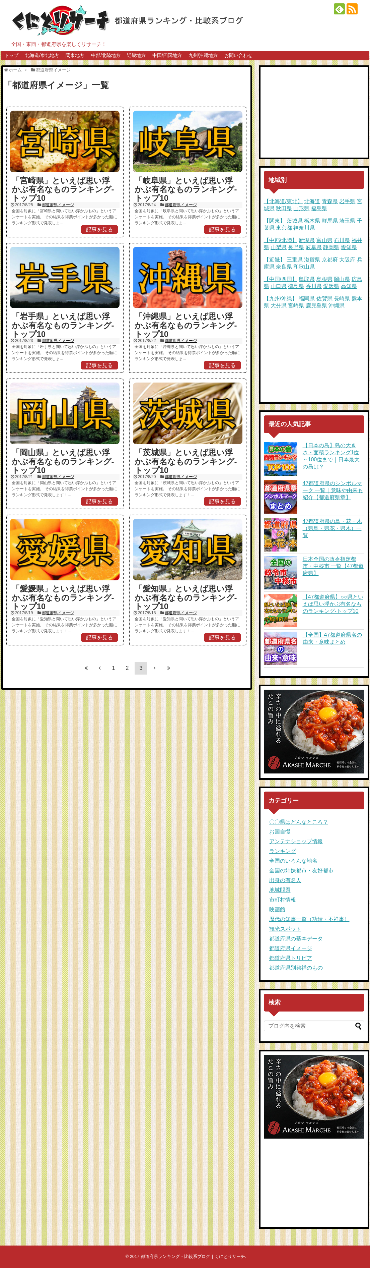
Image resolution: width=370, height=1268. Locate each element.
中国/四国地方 (167, 55)
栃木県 (312, 221)
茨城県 (295, 221)
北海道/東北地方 (42, 55)
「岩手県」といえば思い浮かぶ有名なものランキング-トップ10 (63, 325)
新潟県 (307, 240)
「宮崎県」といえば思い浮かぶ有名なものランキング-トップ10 (63, 189)
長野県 (296, 247)
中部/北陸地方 (106, 55)
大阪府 (347, 260)
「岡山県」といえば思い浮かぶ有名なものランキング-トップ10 (63, 461)
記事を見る (99, 229)
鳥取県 (307, 279)
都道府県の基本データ (296, 938)
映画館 (277, 909)
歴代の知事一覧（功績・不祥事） (309, 919)
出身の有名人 (285, 880)
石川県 (342, 240)
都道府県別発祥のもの (296, 968)
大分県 (279, 305)
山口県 (279, 286)
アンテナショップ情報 (296, 841)
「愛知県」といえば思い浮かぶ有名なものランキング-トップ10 (186, 597)
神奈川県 (304, 228)
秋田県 (284, 208)
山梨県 (279, 247)
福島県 (319, 208)
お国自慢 (280, 831)
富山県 (324, 240)
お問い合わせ (238, 55)
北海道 (312, 201)
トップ (11, 55)
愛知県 (349, 247)
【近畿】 (274, 260)
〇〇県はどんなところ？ (298, 822)
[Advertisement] (314, 112)
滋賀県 (312, 260)
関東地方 (75, 55)
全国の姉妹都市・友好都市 (301, 870)
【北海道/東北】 (283, 201)
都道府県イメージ (58, 205)
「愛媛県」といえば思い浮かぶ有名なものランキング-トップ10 (63, 597)
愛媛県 (331, 286)
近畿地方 (136, 55)
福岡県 (307, 298)
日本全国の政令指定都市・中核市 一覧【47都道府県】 (333, 566)
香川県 (314, 286)
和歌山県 (304, 267)
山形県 (301, 208)
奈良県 (284, 267)
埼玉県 (347, 221)
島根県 (324, 279)
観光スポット (285, 929)
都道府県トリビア (290, 958)
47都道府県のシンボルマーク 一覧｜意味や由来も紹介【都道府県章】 (333, 490)
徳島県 (296, 286)
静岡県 (331, 247)
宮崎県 (296, 305)
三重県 (295, 260)
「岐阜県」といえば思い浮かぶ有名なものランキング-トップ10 (186, 189)
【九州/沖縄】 (280, 298)
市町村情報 (282, 900)
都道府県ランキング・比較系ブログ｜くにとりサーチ (193, 1256)
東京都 (284, 228)
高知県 (349, 286)
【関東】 (274, 221)
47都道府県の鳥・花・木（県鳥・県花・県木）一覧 (332, 528)
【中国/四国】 (280, 279)
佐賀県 (324, 298)
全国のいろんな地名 (293, 861)
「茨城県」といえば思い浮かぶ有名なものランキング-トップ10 (186, 461)
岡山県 (342, 279)
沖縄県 (336, 305)
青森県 (330, 201)
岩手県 (347, 201)
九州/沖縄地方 (203, 55)
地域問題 (280, 890)
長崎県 (342, 298)
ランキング (282, 851)
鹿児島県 (316, 305)
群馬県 (330, 221)
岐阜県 (314, 247)
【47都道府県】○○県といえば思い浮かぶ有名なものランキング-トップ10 (333, 604)
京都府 (330, 260)
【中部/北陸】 (280, 240)
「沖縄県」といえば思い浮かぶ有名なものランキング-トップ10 (186, 325)
